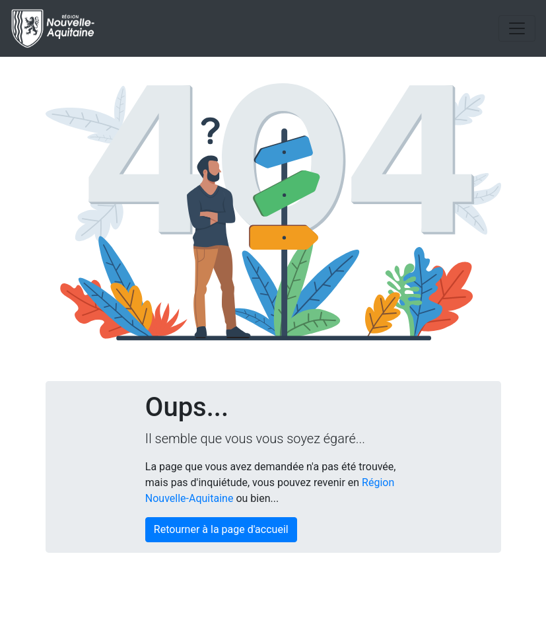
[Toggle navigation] (516, 28)
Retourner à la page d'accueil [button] (221, 529)
